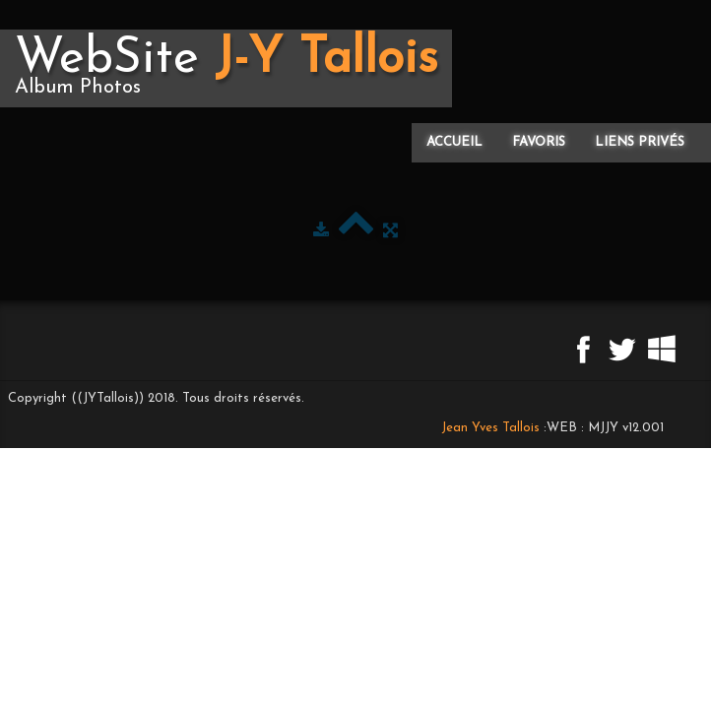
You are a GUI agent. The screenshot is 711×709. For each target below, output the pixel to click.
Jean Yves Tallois (490, 427)
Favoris (538, 142)
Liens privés (639, 142)
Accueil (454, 142)
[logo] (226, 68)
